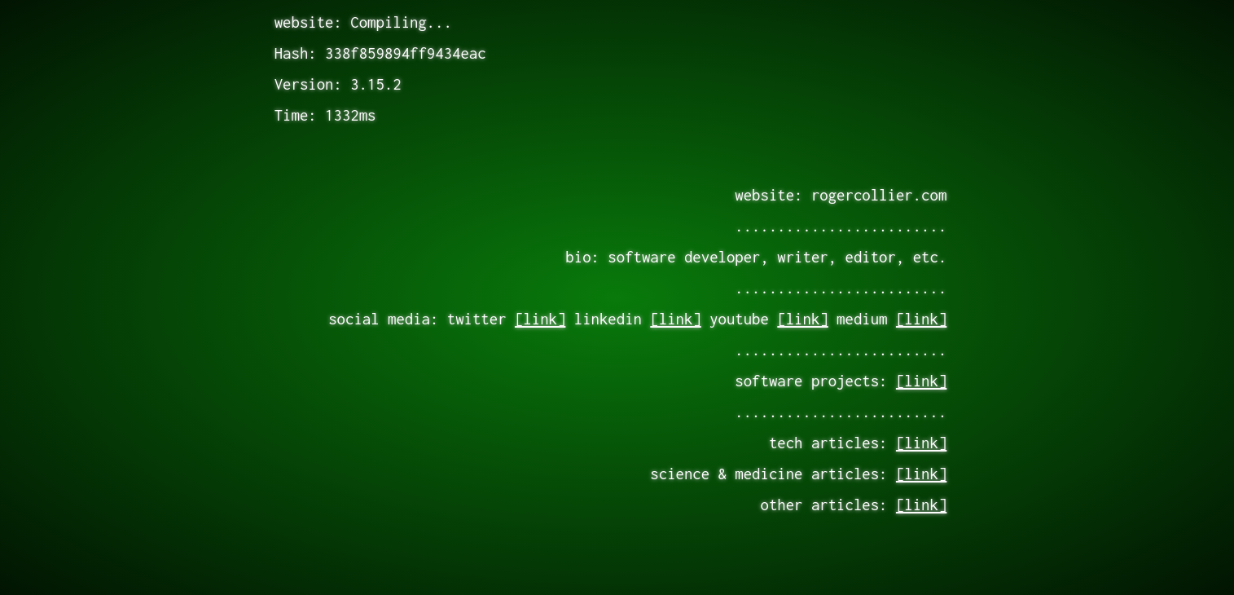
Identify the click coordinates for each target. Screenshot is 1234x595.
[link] (540, 319)
